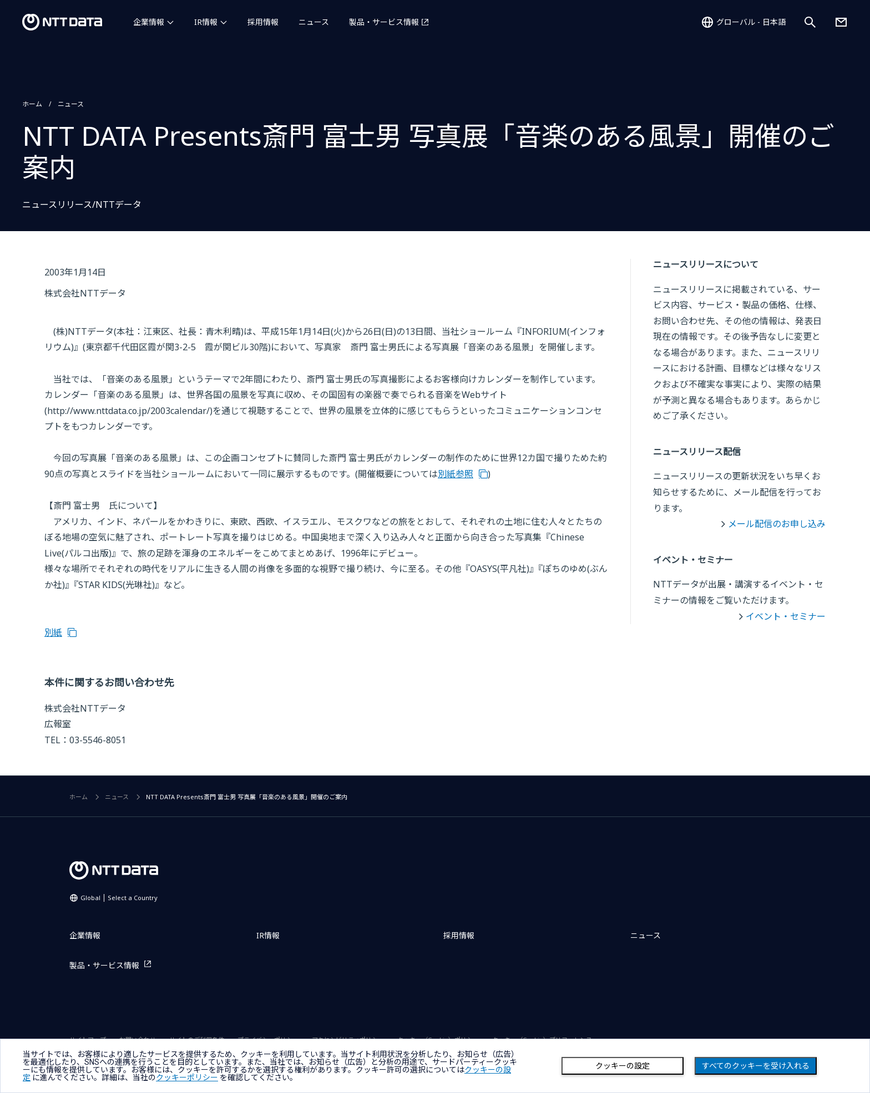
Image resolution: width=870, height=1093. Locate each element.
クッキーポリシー (187, 1077)
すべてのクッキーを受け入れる (756, 1065)
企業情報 (148, 22)
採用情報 (263, 22)
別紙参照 (455, 474)
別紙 (53, 632)
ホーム (32, 104)
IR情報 (206, 22)
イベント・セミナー (786, 616)
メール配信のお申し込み (777, 524)
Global (119, 897)
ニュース (314, 22)
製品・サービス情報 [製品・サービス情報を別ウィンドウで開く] (384, 22)
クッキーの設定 (622, 1065)
